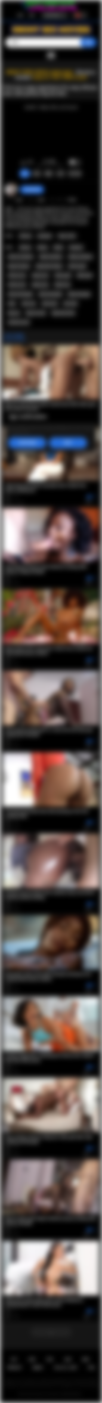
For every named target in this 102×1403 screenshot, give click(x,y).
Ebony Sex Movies (47, 1394)
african (25, 247)
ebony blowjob (50, 294)
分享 (60, 173)
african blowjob (20, 294)
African (25, 236)
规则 (85, 1359)
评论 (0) (75, 173)
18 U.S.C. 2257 (66, 1367)
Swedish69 (32, 189)
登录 (32, 15)
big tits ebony (18, 266)
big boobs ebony (49, 266)
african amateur (20, 257)
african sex (16, 285)
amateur (76, 247)
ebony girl (62, 275)
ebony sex (40, 285)
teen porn (49, 303)
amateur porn (18, 322)
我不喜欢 (30, 162)
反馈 (67, 1359)
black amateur (51, 257)
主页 (13, 1359)
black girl (85, 275)
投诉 (36, 173)
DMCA (38, 1367)
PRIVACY (14, 1367)
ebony (42, 247)
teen (11, 303)
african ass (17, 275)
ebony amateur (80, 257)
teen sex (28, 303)
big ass (14, 313)
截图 (48, 173)
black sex (62, 285)
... (51, 1332)
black (58, 247)
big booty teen (63, 313)
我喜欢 (23, 162)
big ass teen (36, 313)
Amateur (44, 236)
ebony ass (40, 275)
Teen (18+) (66, 236)
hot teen (70, 303)
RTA (91, 1367)
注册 (20, 15)
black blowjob (79, 294)
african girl (77, 266)
